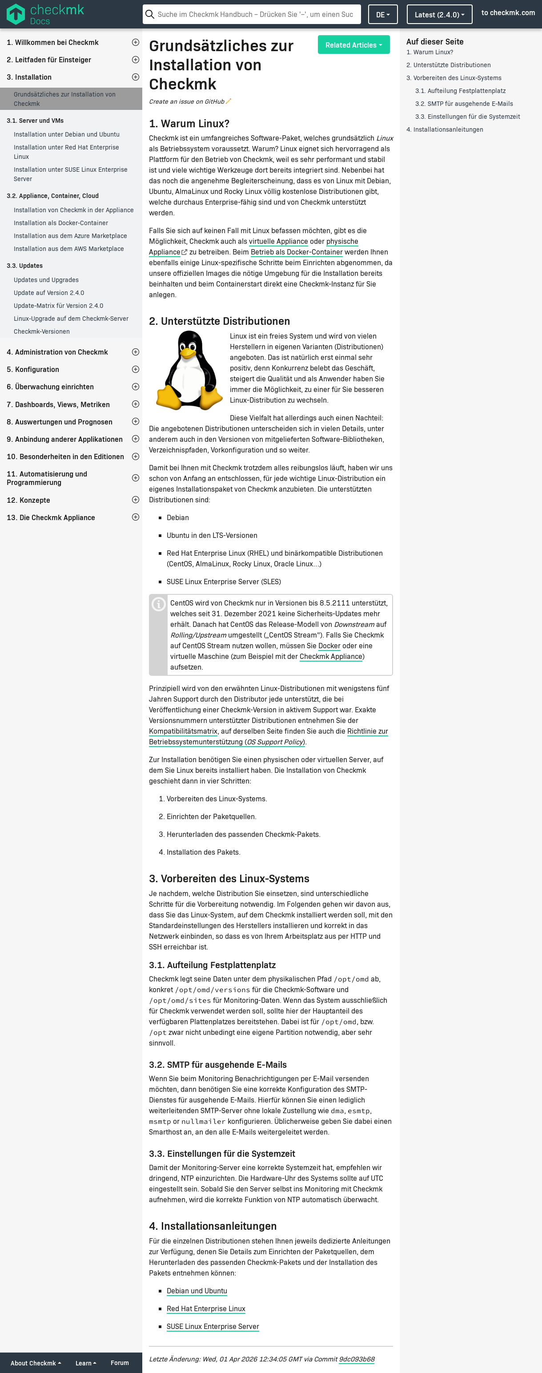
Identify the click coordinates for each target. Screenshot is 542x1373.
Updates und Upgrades (46, 279)
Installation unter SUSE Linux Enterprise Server (71, 174)
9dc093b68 (356, 1358)
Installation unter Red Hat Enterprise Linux (66, 152)
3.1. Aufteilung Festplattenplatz (460, 90)
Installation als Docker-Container (61, 222)
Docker (329, 645)
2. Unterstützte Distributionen (448, 65)
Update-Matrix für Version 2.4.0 (58, 305)
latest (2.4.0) (437, 14)
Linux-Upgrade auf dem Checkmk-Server (71, 318)
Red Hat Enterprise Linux (206, 1308)
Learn (84, 1363)
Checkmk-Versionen (42, 331)
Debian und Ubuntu (197, 1290)
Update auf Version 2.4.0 (49, 292)
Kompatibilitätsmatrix (183, 730)
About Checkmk (33, 1363)
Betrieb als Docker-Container (297, 251)
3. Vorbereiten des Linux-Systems (454, 77)
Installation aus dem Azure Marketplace (70, 235)
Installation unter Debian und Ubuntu (67, 134)
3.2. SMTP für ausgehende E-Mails (464, 103)
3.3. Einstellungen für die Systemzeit (467, 116)
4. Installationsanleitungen (444, 129)
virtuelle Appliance (278, 241)
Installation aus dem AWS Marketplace (69, 248)
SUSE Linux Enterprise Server (213, 1326)
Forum (120, 1362)
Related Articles (351, 44)
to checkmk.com (508, 12)
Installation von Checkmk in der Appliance (74, 210)
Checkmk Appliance (331, 656)
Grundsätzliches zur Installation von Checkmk (65, 99)
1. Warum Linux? (429, 52)
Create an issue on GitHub (186, 101)
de (380, 14)
